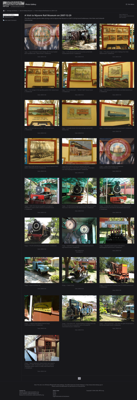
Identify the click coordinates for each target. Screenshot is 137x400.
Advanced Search (9, 17)
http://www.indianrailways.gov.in (94, 385)
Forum (54, 393)
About (54, 395)
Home (54, 392)
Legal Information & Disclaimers (61, 396)
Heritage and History (12, 10)
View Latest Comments (10, 20)
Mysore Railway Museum (26, 10)
